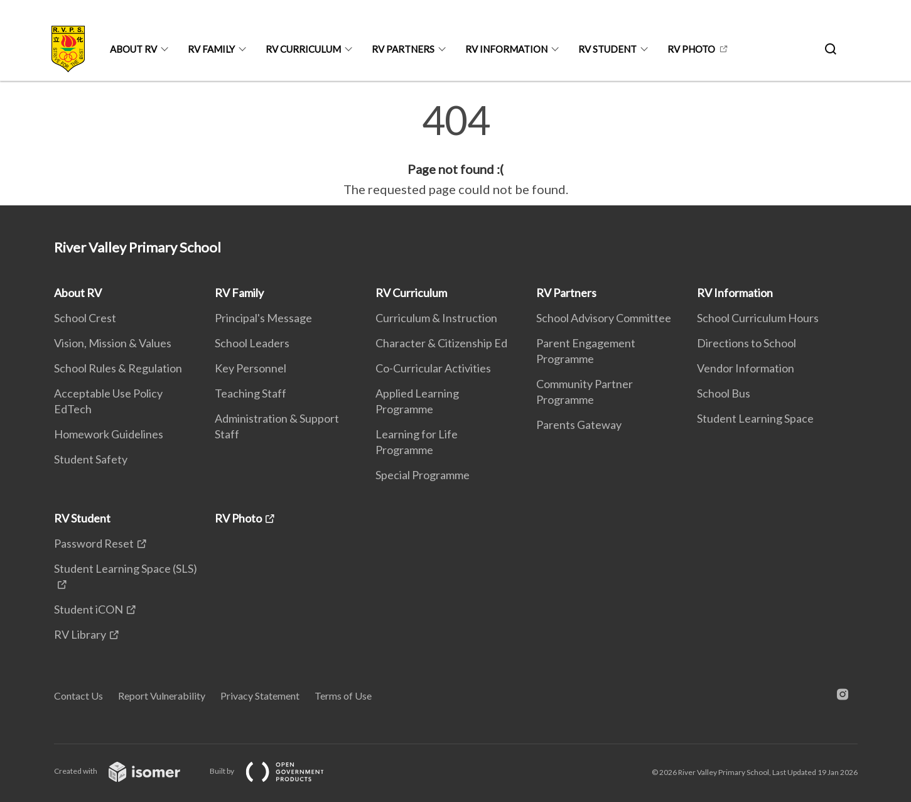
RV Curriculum (303, 49)
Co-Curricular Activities (433, 368)
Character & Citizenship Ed (441, 343)
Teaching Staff (250, 393)
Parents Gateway (579, 424)
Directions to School (746, 343)
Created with (127, 771)
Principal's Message (263, 318)
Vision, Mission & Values (112, 343)
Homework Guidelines (108, 434)
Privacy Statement (259, 696)
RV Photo (691, 49)
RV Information (506, 49)
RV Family (211, 49)
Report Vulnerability (161, 696)
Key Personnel (250, 368)
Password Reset (94, 543)
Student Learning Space (755, 418)
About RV (133, 49)
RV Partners (403, 49)
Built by (277, 771)
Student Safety (90, 459)
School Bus (723, 393)
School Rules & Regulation (118, 368)
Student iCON (88, 609)
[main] (455, 149)
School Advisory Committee (603, 318)
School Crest (85, 318)
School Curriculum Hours (758, 318)
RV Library (80, 634)
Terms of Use (343, 696)
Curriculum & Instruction (436, 318)
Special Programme (422, 475)
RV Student (607, 49)
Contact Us (78, 696)
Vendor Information (745, 368)
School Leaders (252, 343)
